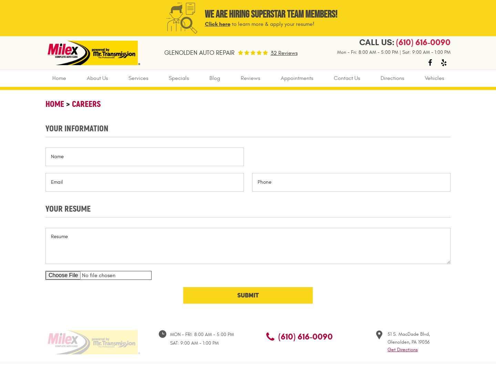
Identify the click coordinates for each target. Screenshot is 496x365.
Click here (217, 24)
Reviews (250, 78)
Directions (392, 78)
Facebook (430, 63)
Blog (214, 78)
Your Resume (68, 208)
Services (138, 78)
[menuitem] (59, 78)
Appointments (297, 78)
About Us (97, 78)
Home (59, 78)
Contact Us (347, 78)
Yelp (444, 63)
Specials (179, 78)
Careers (86, 104)
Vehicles (434, 78)
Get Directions (403, 350)
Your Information (76, 128)
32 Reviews (284, 53)
